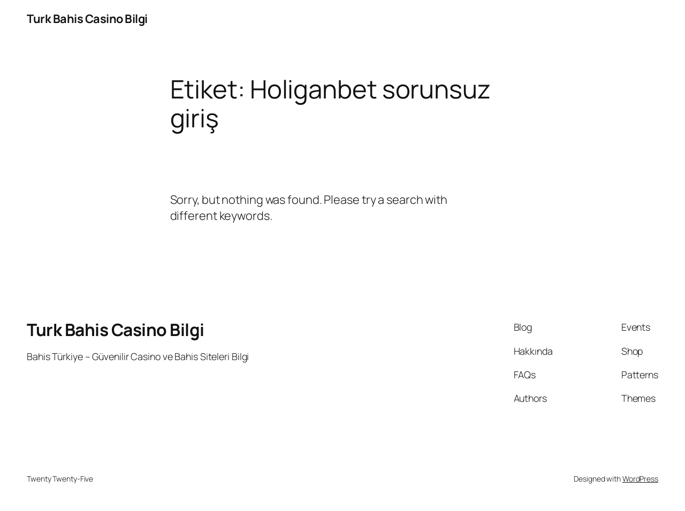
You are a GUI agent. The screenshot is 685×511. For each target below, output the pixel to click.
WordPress (640, 479)
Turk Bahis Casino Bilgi (87, 19)
